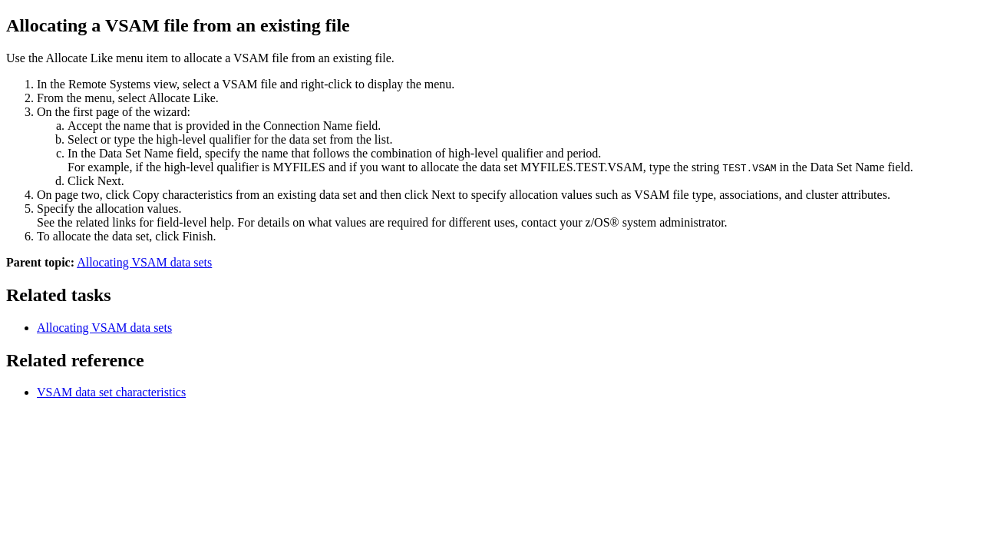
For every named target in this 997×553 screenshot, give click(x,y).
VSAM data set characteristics (111, 392)
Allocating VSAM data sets (144, 262)
